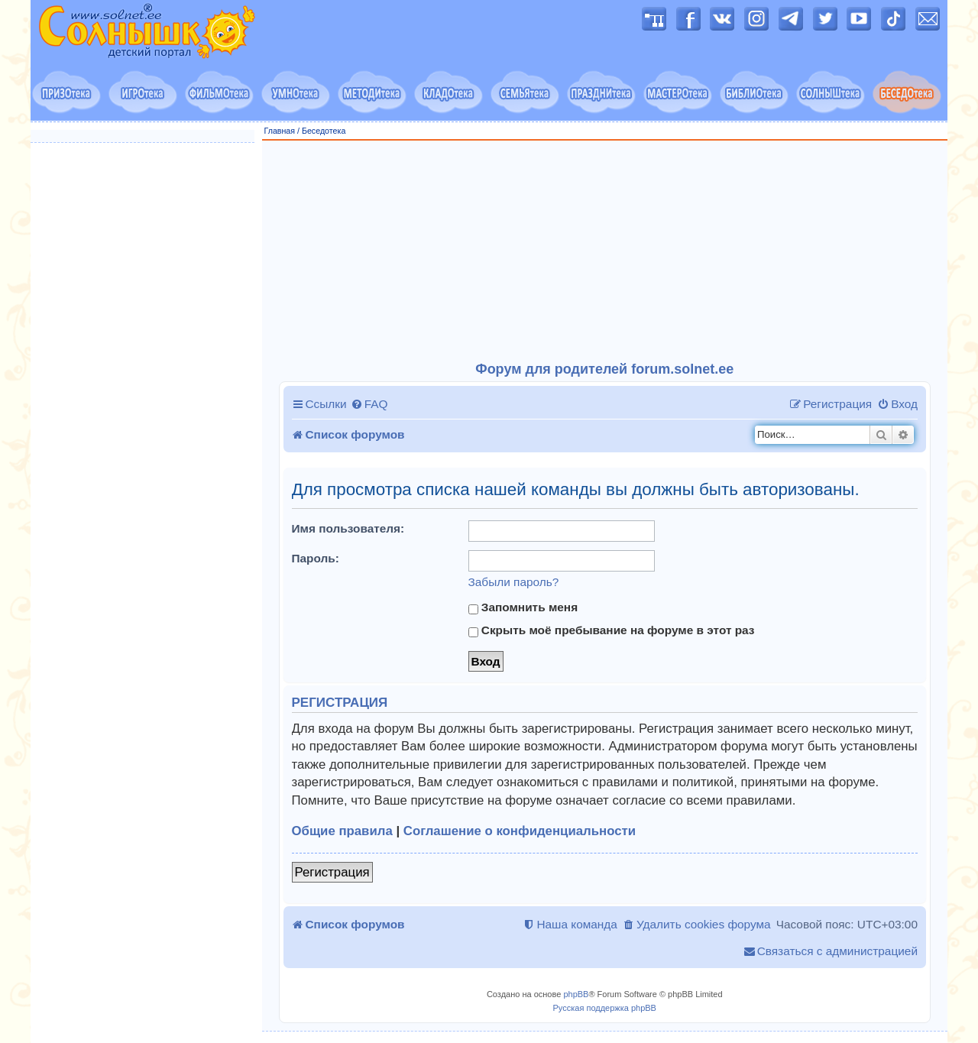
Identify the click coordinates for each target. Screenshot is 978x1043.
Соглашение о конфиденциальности (519, 831)
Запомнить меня (523, 607)
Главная (280, 130)
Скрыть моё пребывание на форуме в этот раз (611, 630)
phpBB (575, 994)
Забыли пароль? (513, 581)
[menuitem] (369, 404)
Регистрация (332, 872)
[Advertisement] (605, 251)
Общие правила (342, 831)
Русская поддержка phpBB (604, 1007)
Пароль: (315, 558)
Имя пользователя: (348, 528)
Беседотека (323, 130)
